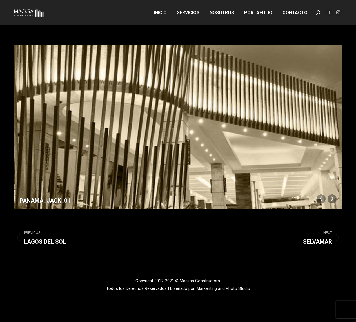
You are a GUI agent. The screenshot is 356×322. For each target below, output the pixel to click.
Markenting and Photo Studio (223, 288)
